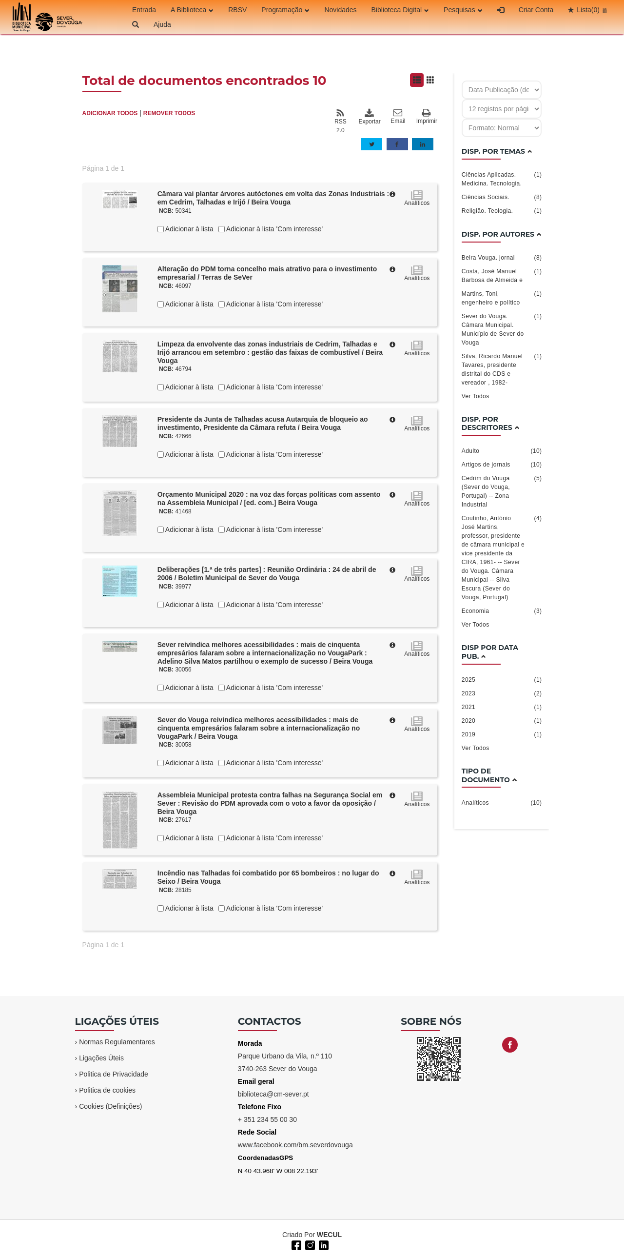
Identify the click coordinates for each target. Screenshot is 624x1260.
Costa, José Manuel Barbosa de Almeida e (502, 275)
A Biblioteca (192, 10)
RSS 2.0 (340, 121)
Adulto (502, 451)
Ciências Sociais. (502, 197)
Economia (502, 611)
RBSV (237, 10)
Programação (285, 10)
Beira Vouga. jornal (502, 257)
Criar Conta (536, 10)
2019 (502, 734)
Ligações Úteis (101, 1058)
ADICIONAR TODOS (110, 113)
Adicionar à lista (189, 229)
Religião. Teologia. (502, 210)
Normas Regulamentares (117, 1042)
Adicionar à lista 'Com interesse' (274, 229)
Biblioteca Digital (400, 10)
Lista (588, 10)
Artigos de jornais (502, 464)
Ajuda (162, 24)
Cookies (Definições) (110, 1106)
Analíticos (502, 802)
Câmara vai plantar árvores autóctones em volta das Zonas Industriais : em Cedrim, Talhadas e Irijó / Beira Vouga (273, 198)
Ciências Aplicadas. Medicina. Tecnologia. (502, 178)
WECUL (329, 1235)
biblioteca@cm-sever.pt (273, 1094)
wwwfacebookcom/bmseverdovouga (295, 1145)
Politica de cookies (107, 1090)
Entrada (144, 10)
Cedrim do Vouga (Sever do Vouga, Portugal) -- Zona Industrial (502, 491)
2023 (502, 693)
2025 (502, 679)
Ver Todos (475, 396)
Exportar (369, 116)
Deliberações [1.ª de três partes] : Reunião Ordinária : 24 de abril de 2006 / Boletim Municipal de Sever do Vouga (266, 574)
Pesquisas (463, 10)
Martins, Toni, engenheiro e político (502, 297)
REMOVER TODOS (169, 113)
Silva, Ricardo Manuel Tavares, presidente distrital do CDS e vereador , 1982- (502, 369)
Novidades (340, 10)
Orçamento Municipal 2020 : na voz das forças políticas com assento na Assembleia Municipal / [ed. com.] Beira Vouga (268, 498)
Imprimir (426, 117)
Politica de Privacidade (113, 1074)
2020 (502, 720)
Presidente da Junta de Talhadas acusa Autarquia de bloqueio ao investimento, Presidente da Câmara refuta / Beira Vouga (262, 423)
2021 (502, 707)
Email (397, 116)
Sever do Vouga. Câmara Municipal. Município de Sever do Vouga (502, 329)
